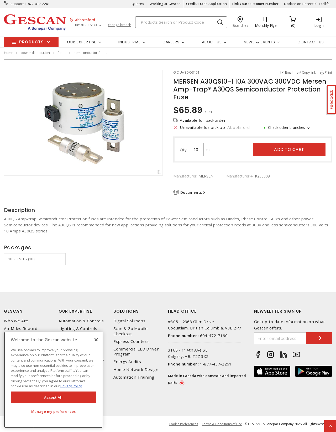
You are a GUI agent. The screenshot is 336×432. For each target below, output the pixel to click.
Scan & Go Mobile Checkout (130, 331)
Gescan (13, 311)
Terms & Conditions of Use (222, 424)
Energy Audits (127, 361)
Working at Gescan (165, 3)
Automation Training (133, 377)
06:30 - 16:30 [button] (86, 25)
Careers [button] (171, 42)
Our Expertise (75, 311)
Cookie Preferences (183, 424)
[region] (53, 380)
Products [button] (31, 42)
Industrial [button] (129, 42)
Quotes (138, 3)
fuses (61, 52)
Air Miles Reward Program (20, 331)
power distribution (35, 52)
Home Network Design (136, 369)
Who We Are (16, 320)
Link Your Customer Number (255, 3)
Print (328, 72)
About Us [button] (212, 42)
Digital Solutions (129, 320)
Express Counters (131, 341)
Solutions (126, 311)
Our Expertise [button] (81, 42)
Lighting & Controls (78, 328)
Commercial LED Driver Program (136, 352)
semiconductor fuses (90, 52)
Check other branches (286, 127)
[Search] (181, 22)
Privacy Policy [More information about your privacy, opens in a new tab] (71, 386)
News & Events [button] (259, 42)
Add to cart (289, 149)
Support (17, 3)
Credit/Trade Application (206, 3)
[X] (96, 339)
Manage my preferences (53, 411)
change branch (119, 25)
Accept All (53, 397)
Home (8, 52)
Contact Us (310, 42)
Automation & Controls (81, 320)
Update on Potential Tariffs (306, 3)
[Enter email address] (280, 338)
